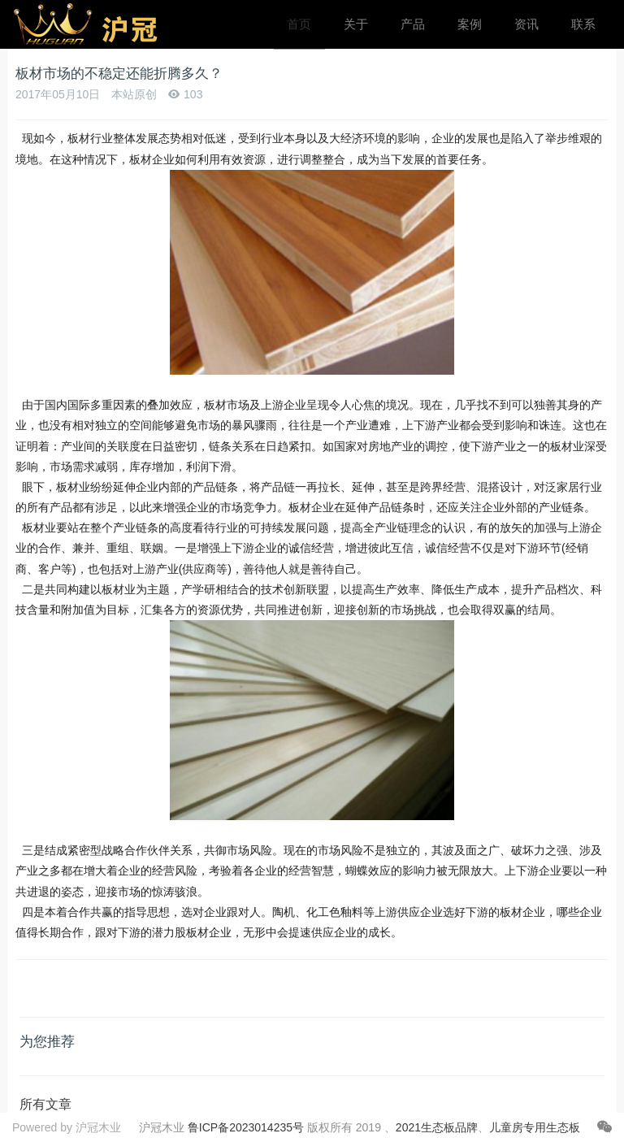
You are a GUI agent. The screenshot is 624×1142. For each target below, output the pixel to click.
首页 (299, 24)
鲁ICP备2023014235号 (246, 1127)
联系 (583, 24)
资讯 (526, 24)
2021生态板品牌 (437, 1127)
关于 (356, 24)
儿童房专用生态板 (534, 1127)
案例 (469, 24)
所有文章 (46, 1104)
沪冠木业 (98, 1127)
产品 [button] (413, 24)
